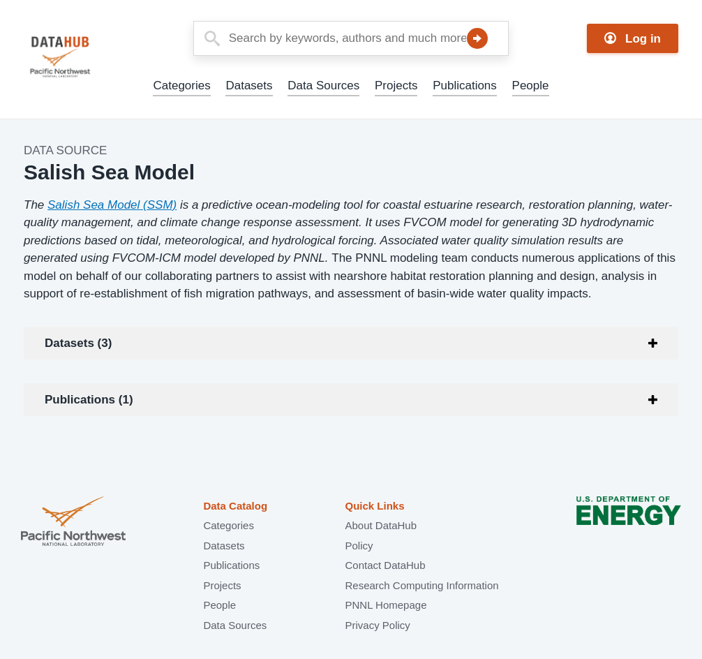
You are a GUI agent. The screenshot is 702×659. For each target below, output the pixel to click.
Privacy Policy (377, 625)
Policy (359, 545)
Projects (396, 85)
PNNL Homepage (385, 605)
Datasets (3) (78, 343)
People (530, 85)
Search (477, 38)
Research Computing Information (421, 585)
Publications (465, 85)
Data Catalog (235, 506)
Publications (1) (89, 399)
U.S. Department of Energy (628, 522)
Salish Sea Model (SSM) (112, 205)
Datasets (248, 85)
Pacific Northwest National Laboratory (73, 522)
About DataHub (381, 525)
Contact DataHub (385, 565)
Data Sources (323, 85)
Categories (181, 85)
